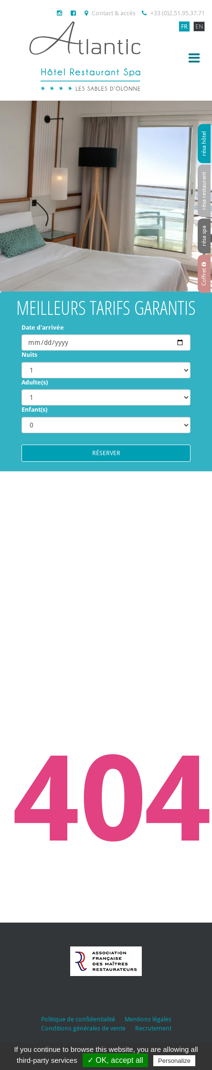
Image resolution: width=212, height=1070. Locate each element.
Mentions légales (148, 1019)
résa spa (204, 236)
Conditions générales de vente (83, 1028)
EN (199, 26)
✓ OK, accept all (115, 1060)
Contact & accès (110, 13)
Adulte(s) (34, 382)
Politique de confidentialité (78, 1019)
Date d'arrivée (42, 327)
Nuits (29, 354)
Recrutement (153, 1028)
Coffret (204, 274)
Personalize (174, 1060)
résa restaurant (204, 191)
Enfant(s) (34, 409)
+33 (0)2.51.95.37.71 (173, 13)
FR (184, 26)
